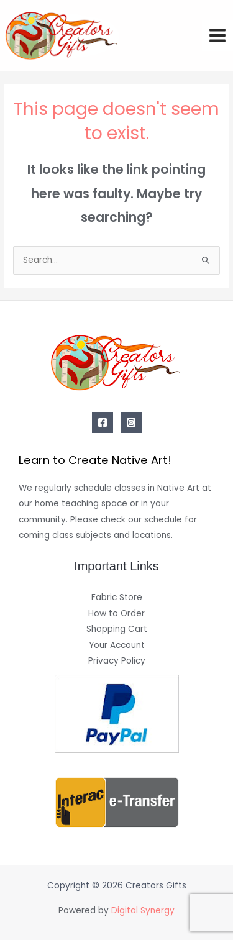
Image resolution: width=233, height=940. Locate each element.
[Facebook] (102, 422)
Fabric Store (116, 597)
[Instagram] (131, 422)
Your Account (117, 645)
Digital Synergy (143, 910)
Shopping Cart (116, 629)
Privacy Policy (116, 661)
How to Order (116, 613)
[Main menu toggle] (218, 36)
